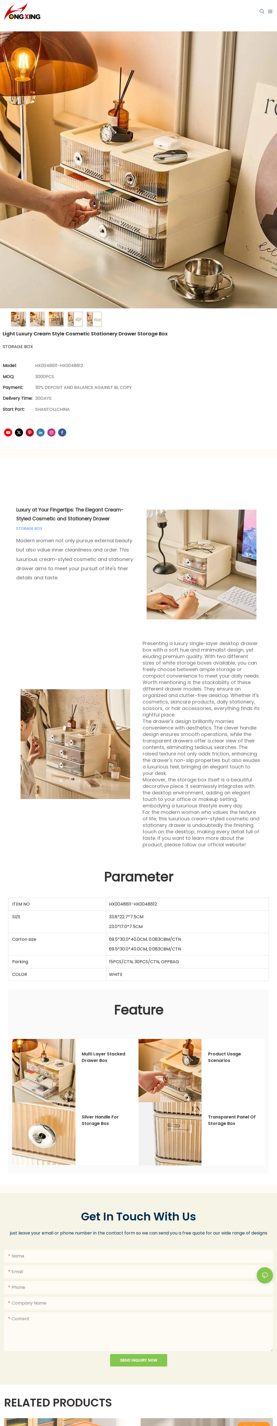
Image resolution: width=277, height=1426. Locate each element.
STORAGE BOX (29, 528)
